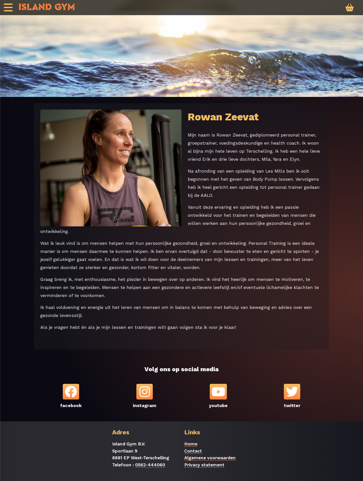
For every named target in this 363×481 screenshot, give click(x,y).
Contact (193, 450)
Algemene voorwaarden (210, 457)
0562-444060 (150, 464)
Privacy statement (204, 464)
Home (190, 443)
